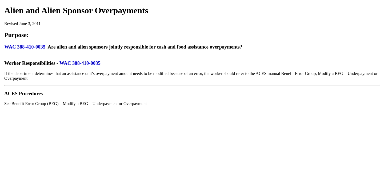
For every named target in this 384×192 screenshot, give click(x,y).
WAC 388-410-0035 (24, 47)
